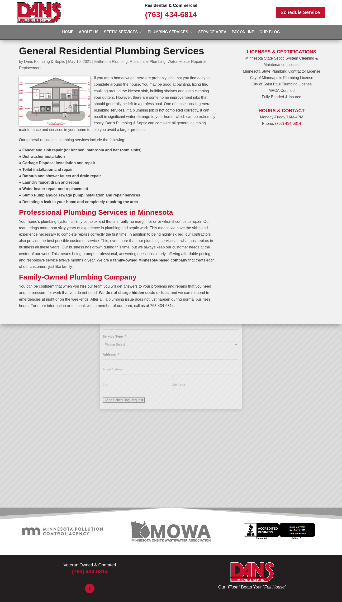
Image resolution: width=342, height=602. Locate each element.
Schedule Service (300, 12)
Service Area (212, 32)
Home (67, 32)
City (105, 346)
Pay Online (243, 32)
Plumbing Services (168, 32)
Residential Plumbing (147, 62)
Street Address (113, 330)
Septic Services (121, 32)
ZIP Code (178, 346)
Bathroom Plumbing (111, 62)
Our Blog (269, 32)
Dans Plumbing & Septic (44, 62)
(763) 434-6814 (171, 14)
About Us (89, 32)
